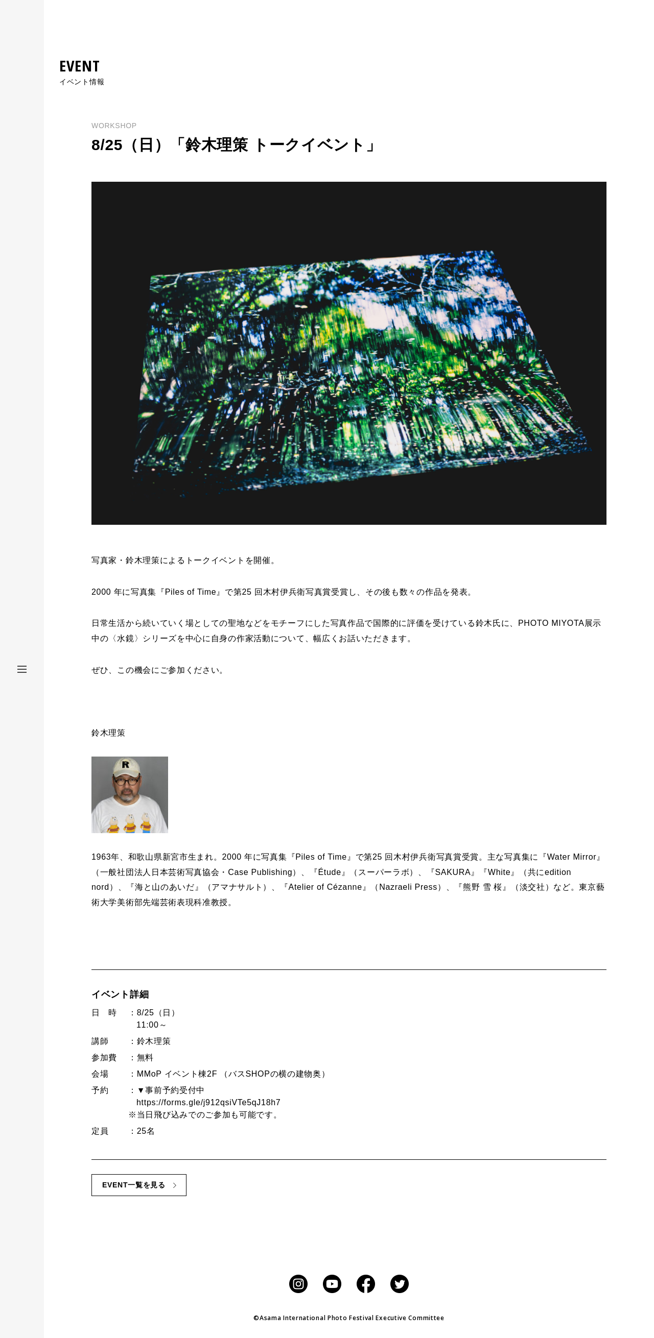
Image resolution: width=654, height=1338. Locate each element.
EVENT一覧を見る (134, 1185)
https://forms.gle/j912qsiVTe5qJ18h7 (208, 1102)
